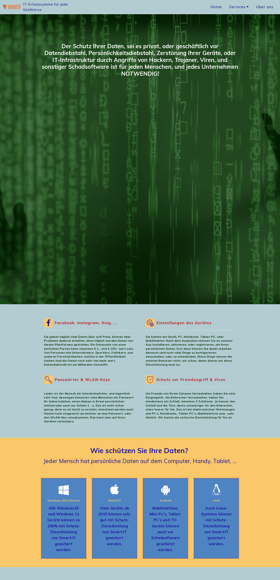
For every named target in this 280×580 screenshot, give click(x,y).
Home (216, 6)
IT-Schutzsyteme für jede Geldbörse (57, 6)
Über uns (264, 6)
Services (237, 6)
